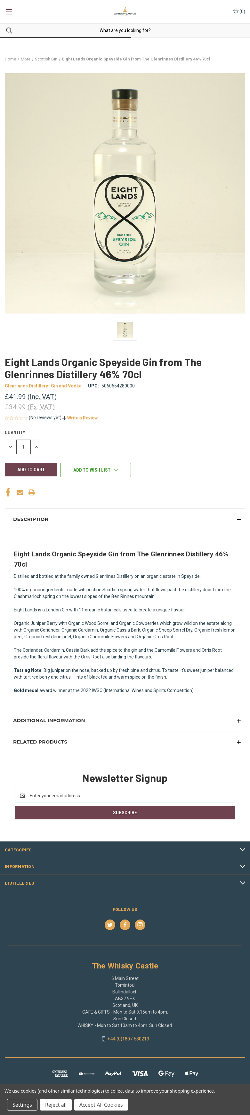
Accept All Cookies (101, 1104)
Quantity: (15, 432)
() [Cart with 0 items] (239, 11)
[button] (80, 417)
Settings (22, 1104)
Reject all (56, 1104)
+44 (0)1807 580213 (128, 1039)
